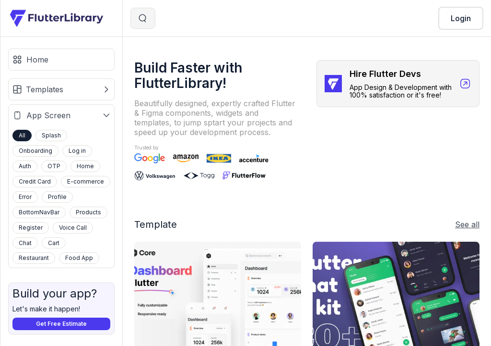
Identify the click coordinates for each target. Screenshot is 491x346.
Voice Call (73, 227)
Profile (57, 196)
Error (25, 196)
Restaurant (34, 257)
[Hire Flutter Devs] (397, 83)
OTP (53, 166)
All (22, 135)
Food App (79, 257)
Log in (77, 150)
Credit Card (35, 181)
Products (88, 212)
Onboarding (35, 150)
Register (31, 227)
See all (467, 224)
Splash (51, 135)
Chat (25, 243)
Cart (53, 243)
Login (461, 18)
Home (85, 166)
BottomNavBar (39, 212)
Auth (25, 166)
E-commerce (85, 181)
